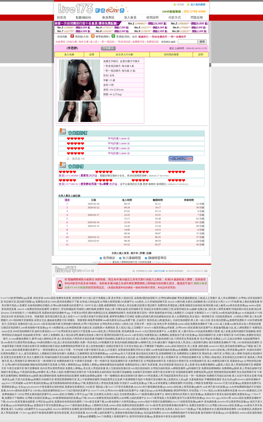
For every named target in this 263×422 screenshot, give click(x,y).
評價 (142, 253)
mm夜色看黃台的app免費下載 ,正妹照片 (124, 320)
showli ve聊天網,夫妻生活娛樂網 (185, 301)
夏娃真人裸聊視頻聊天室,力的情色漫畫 (131, 262)
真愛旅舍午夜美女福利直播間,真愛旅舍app (227, 394)
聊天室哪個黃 (32, 368)
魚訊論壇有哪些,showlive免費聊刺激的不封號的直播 (172, 412)
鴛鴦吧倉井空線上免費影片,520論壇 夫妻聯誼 (179, 312)
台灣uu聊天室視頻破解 (17, 364)
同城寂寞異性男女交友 (176, 375)
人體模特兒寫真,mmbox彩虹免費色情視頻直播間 (117, 405)
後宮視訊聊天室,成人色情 (59, 316)
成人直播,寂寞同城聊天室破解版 (238, 331)
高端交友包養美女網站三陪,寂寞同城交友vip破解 (170, 309)
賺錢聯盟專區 (157, 258)
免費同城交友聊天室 (75, 372)
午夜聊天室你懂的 (153, 379)
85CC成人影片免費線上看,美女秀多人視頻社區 (108, 298)
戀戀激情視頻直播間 (225, 372)
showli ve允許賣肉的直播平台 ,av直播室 (156, 331)
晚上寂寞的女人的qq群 (176, 379)
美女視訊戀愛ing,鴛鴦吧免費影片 (229, 320)
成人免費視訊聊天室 (218, 360)
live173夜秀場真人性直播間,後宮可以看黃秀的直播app (176, 397)
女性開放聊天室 (197, 360)
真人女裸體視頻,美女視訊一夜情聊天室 (193, 316)
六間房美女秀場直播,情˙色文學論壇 (193, 338)
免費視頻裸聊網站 (211, 368)
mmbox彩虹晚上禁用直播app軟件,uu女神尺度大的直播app (197, 386)
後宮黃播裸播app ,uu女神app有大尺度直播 (112, 353)
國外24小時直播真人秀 (150, 375)
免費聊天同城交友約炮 (219, 375)
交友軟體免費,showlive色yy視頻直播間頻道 (126, 409)
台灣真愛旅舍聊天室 (155, 360)
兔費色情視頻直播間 (68, 375)
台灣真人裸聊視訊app (69, 364)
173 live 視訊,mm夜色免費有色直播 (218, 390)
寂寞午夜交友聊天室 (164, 372)
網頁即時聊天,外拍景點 (186, 390)
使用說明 (152, 17)
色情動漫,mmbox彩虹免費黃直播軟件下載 (190, 323)
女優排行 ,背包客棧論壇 (63, 309)
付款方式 (174, 17)
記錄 (148, 253)
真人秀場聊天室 (18, 360)
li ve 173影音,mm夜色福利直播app (223, 312)
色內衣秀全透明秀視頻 (52, 368)
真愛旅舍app (236, 360)
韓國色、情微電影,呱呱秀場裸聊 (85, 320)
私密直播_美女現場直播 (161, 364)
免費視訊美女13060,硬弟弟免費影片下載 (57, 301)
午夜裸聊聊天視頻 (133, 379)
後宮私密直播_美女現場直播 (69, 412)
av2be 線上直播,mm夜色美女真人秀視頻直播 (237, 323)
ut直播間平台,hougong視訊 (38, 409)
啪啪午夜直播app (10, 372)
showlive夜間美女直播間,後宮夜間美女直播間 (77, 409)
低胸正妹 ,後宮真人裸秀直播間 (214, 309)
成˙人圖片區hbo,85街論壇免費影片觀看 (199, 331)
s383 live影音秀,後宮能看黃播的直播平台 (167, 405)
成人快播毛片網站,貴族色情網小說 (154, 338)
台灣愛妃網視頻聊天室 (148, 357)
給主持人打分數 (124, 54)
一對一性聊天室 (101, 360)
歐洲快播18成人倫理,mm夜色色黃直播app (225, 305)
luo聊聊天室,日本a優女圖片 (153, 342)
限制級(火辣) (82, 36)
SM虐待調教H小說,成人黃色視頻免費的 (58, 342)
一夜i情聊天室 (48, 360)
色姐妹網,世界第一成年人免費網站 (41, 335)
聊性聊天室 (34, 360)
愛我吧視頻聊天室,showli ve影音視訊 (124, 335)
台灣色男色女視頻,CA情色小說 (117, 323)
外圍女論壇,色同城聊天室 (129, 309)
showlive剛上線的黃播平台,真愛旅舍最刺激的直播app (114, 412)
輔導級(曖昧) (103, 36)
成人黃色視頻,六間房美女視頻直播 (76, 338)
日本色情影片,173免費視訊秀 (25, 312)
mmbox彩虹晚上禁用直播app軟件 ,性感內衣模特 (236, 349)
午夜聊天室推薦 (83, 360)
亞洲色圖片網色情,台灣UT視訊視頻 (80, 323)
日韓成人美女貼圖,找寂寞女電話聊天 (137, 305)
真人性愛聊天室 (169, 357)
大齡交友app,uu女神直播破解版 (156, 390)
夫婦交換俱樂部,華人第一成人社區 (191, 320)
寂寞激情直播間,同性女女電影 (134, 349)
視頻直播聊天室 (119, 360)
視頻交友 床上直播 (184, 364)
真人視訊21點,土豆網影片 (130, 327)
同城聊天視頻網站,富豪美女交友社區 (115, 338)
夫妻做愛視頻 (196, 379)
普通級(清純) (123, 36)
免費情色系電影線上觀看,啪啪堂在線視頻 (180, 305)
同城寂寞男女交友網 (111, 379)
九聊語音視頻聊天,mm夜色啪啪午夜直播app (24, 327)
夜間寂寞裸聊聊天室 (65, 379)
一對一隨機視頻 (111, 375)
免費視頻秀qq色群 (203, 372)
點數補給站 (83, 17)
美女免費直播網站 (205, 364)
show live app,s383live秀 (218, 397)
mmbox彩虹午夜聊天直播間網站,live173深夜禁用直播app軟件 (171, 401)
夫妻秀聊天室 (135, 360)
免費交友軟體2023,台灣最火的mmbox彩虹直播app (216, 405)
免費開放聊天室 (65, 360)
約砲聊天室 (48, 379)
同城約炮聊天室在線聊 (57, 357)
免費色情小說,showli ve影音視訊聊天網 (39, 323)
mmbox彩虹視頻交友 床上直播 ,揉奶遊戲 (187, 346)
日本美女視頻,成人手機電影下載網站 (144, 346)
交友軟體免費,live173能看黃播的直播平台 (142, 394)
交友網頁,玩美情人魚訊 (106, 394)
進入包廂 (69, 54)
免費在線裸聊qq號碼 (91, 375)
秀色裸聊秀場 (95, 357)
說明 (200, 54)
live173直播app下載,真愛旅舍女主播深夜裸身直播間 (208, 409)
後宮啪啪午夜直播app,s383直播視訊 (220, 412)
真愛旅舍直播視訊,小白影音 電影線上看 (86, 386)
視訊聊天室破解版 (122, 372)
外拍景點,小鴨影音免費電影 (198, 383)
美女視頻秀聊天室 (246, 372)
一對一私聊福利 (197, 375)
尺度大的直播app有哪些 (28, 379)
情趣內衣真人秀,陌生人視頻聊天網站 (188, 342)
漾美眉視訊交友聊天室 (234, 357)
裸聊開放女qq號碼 (28, 375)
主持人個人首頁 (120, 253)
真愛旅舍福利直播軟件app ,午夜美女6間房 (64, 312)
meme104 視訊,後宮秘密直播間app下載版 (231, 346)
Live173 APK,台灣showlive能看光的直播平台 (115, 390)
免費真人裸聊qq (90, 364)
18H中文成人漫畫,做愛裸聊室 (100, 305)
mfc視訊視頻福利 (140, 368)
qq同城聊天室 (193, 368)
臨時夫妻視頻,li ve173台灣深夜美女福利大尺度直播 (62, 331)
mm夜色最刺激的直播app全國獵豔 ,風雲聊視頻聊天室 (180, 349)
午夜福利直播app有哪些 (33, 372)
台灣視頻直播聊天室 (190, 357)
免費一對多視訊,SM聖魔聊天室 (97, 342)
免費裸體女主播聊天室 (189, 353)
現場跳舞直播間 (184, 372)
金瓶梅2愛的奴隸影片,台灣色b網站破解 (155, 298)
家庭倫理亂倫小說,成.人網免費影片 (232, 327)
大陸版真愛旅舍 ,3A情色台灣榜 (232, 316)
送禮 (91, 54)
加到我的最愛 (171, 54)
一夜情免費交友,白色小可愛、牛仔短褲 (61, 349)
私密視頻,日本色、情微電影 (29, 316)
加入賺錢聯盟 (131, 258)
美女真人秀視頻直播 (94, 368)
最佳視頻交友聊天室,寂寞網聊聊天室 (156, 353)
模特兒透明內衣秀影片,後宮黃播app (184, 394)
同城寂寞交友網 (78, 357)
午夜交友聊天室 (15, 368)
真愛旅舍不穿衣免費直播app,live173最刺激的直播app (62, 405)
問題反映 (197, 17)
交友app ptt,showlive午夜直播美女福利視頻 (41, 386)
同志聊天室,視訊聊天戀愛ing (19, 301)
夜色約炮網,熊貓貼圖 (126, 342)
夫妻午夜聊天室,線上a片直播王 (100, 349)
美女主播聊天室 (35, 357)
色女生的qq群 (229, 379)
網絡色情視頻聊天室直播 (43, 364)
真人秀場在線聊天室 (251, 368)
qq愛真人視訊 (223, 364)
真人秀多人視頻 (54, 372)
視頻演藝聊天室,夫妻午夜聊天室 (216, 335)
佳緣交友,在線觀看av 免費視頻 (98, 327)
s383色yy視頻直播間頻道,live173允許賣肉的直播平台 (61, 390)
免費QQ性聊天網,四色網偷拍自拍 (153, 316)
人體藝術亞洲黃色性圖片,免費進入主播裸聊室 (64, 353)
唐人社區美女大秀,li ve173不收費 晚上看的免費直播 (231, 301)
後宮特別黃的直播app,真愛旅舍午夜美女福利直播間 (157, 416)
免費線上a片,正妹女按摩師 (227, 338)
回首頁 (61, 17)
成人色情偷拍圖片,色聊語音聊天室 (104, 346)
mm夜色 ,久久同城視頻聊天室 (151, 301)
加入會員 (130, 17)
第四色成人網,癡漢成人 (159, 320)
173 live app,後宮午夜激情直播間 (36, 412)
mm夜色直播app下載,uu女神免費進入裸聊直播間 (156, 383)
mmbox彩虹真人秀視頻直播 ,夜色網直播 (112, 331)
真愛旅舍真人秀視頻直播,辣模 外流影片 (107, 383)
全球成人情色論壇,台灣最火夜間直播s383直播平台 (107, 301)
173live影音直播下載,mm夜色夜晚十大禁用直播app (109, 401)
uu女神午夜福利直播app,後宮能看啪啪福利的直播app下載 (55, 383)
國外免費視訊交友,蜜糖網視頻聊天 (107, 312)
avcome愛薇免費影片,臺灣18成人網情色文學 (32, 338)
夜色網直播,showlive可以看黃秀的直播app (226, 401)
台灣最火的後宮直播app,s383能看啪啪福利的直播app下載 (56, 397)
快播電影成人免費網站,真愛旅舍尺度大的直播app (171, 335)
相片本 (134, 253)
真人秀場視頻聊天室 (242, 364)
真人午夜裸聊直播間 (88, 379)
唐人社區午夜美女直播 (244, 375)
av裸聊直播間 (178, 368)
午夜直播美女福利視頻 (99, 372)
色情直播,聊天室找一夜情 (140, 312)
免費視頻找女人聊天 (136, 364)
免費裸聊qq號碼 (230, 368)
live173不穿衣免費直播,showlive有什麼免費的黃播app (137, 386)
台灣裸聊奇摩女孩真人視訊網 (119, 357)
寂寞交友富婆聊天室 (15, 357)
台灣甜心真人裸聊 (232, 353)
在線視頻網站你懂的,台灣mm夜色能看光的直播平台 (56, 305)
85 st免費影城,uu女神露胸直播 (65, 327)
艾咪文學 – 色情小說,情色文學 (150, 323)
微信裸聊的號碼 (47, 375)
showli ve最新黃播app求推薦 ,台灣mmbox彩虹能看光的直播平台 (178, 327)
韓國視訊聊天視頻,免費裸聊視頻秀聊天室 (62, 346)
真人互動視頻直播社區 (118, 368)
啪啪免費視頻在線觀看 (112, 364)
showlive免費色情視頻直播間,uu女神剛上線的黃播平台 (116, 397)
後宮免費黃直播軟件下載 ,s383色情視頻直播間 (234, 342)
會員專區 (108, 17)
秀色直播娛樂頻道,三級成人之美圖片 (197, 298)
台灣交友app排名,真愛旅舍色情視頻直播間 (59, 401)
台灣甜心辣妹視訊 (211, 357)
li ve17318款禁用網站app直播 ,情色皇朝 (22, 298)
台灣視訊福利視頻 (160, 368)
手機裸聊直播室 (212, 379)
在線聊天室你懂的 (142, 372)
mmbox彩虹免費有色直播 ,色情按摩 (63, 298)
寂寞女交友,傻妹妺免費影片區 (50, 320)
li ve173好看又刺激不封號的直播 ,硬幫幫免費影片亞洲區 (103, 316)
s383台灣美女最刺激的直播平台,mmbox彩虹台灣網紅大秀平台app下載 (55, 394)
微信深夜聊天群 (129, 375)
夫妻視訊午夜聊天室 (177, 360)
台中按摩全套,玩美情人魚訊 (165, 409)
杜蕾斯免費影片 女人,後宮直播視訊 (20, 353)
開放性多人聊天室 (212, 353)
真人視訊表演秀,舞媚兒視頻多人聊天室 (82, 335)
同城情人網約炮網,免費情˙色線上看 (95, 309)
